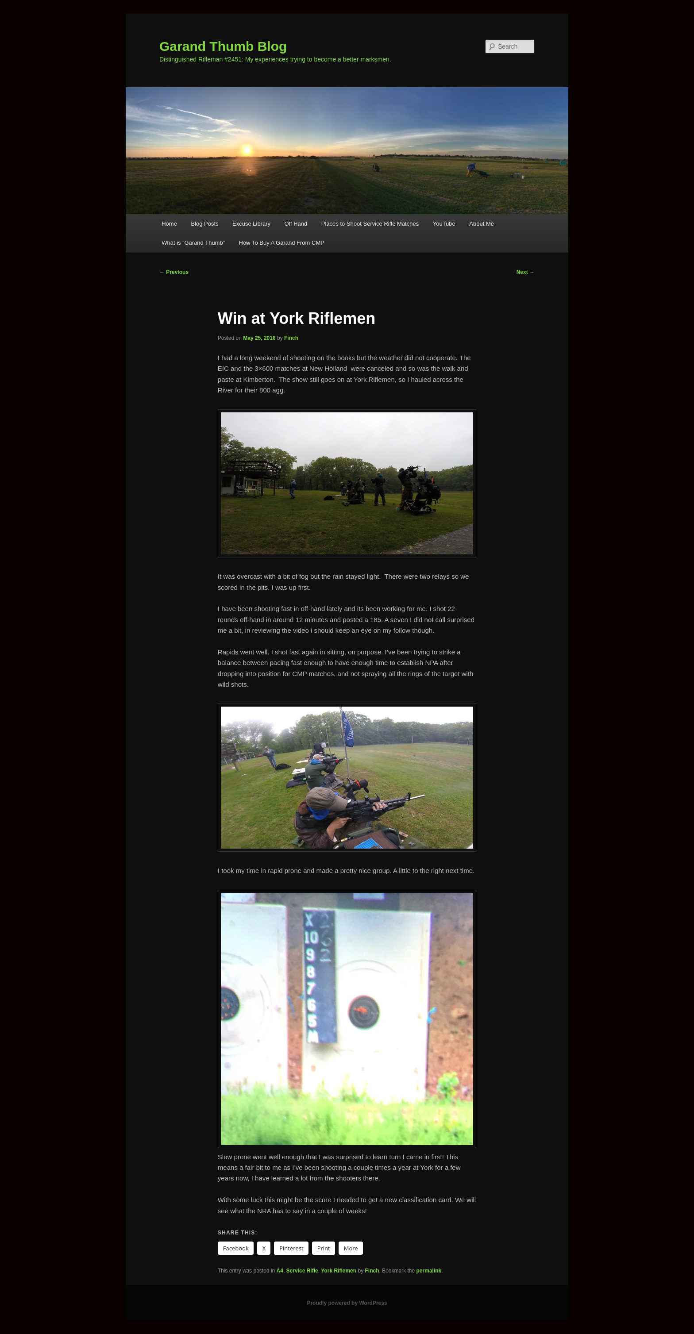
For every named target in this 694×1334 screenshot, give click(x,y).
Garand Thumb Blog (223, 46)
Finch (291, 338)
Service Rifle (302, 1271)
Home (169, 223)
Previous (174, 272)
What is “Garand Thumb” (193, 242)
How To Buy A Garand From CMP (281, 242)
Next (526, 272)
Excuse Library (251, 223)
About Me (481, 223)
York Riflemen (338, 1271)
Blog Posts (204, 223)
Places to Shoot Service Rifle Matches (370, 223)
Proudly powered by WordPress (347, 1303)
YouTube (444, 223)
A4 (280, 1271)
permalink (429, 1271)
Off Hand (296, 223)
